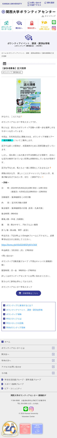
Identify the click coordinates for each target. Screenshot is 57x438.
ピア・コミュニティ (13, 388)
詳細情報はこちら (30, 293)
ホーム (7, 342)
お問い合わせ (35, 3)
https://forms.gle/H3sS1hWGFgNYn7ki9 (19, 245)
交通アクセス (35, 5)
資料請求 (50, 3)
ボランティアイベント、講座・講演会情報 (24, 310)
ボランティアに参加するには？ (19, 305)
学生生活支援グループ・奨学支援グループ (23, 380)
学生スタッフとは (14, 319)
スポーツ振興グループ (14, 384)
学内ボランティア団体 (15, 328)
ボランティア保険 (14, 314)
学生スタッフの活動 (14, 323)
